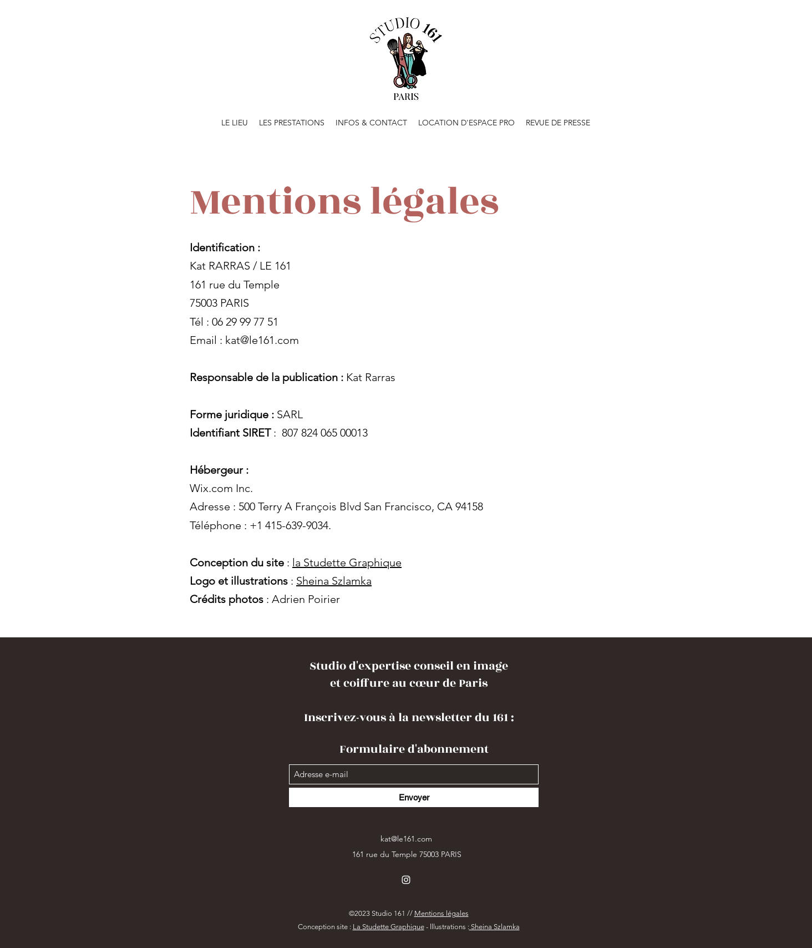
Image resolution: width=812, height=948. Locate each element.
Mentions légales (441, 913)
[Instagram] (406, 879)
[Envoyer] (414, 797)
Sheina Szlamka (334, 580)
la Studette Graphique (347, 562)
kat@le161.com (262, 340)
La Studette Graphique (388, 926)
